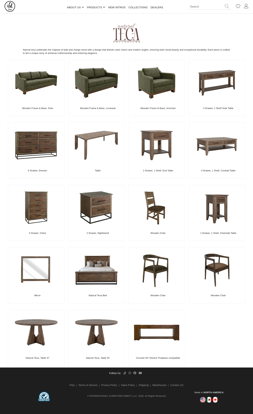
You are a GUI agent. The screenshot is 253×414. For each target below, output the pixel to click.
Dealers (157, 7)
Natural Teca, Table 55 (98, 358)
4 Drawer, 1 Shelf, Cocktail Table (218, 170)
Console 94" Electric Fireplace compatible (158, 358)
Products (94, 7)
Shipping (144, 385)
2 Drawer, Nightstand (98, 233)
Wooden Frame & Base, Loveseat (98, 108)
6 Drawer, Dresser (37, 170)
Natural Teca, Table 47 (37, 358)
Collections (138, 7)
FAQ (72, 385)
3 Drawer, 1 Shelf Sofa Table (218, 108)
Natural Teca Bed (98, 295)
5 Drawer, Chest (37, 233)
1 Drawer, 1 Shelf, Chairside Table (218, 233)
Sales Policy (128, 385)
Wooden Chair (158, 233)
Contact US (176, 385)
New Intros (117, 7)
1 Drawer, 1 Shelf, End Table (158, 170)
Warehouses (159, 385)
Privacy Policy (109, 385)
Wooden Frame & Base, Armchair (158, 108)
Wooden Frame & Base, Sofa (37, 108)
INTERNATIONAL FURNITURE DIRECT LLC (113, 396)
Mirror (37, 295)
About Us (74, 7)
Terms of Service (87, 385)
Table (98, 170)
